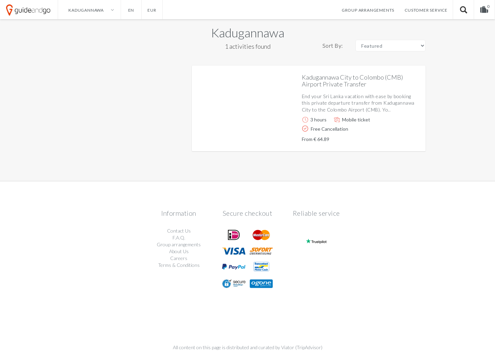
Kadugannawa (247, 32)
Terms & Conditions (179, 265)
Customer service (426, 10)
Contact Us (179, 231)
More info (400, 140)
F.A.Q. (179, 237)
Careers (178, 258)
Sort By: (332, 45)
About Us (179, 251)
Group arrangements (368, 10)
